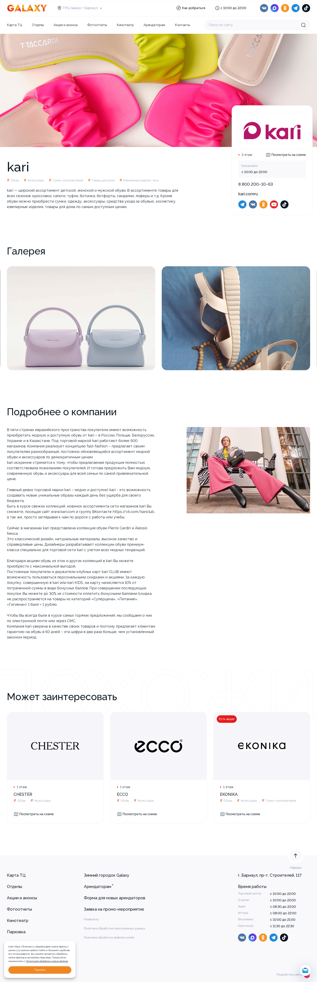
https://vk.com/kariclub (133, 511)
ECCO (122, 794)
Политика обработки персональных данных (114, 928)
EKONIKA (229, 794)
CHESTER (23, 794)
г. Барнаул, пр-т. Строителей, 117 (270, 875)
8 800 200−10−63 (255, 184)
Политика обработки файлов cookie (109, 937)
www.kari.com (63, 511)
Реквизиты (91, 919)
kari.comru (248, 193)
